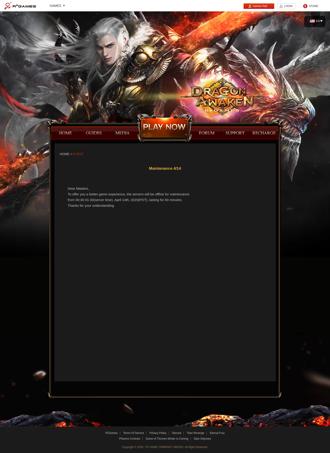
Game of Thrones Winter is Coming (167, 438)
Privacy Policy (157, 433)
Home (64, 154)
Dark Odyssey (202, 438)
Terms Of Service (133, 433)
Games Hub (257, 6)
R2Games (20, 5)
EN (315, 21)
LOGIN (288, 6)
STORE (313, 6)
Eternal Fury (217, 433)
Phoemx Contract (129, 438)
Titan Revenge (195, 433)
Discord (176, 433)
